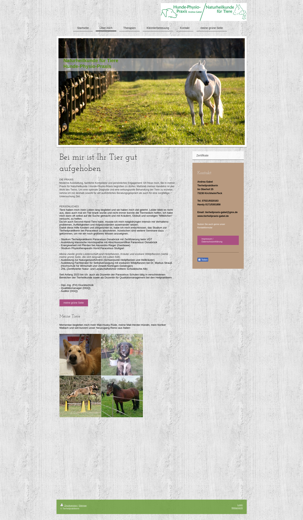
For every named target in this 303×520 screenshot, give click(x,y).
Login (240, 505)
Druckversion (69, 505)
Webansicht (237, 508)
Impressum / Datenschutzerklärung (212, 240)
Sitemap (83, 505)
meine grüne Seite (74, 302)
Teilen (202, 259)
